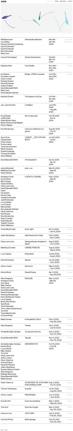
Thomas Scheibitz (8, 154)
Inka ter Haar (6, 195)
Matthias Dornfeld (8, 170)
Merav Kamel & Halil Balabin (12, 123)
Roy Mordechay (7, 129)
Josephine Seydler (8, 197)
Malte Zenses (6, 379)
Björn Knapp (6, 181)
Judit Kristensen (7, 200)
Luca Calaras (6, 202)
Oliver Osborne (7, 211)
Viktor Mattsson (7, 225)
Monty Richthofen (8, 302)
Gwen (3, 191)
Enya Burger (6, 116)
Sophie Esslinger (7, 151)
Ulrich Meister (6, 156)
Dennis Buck (6, 346)
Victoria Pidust (7, 315)
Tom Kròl (4, 353)
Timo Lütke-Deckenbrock (11, 308)
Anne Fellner (6, 179)
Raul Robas (5, 214)
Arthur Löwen (6, 358)
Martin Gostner (7, 149)
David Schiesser (7, 292)
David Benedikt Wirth (9, 160)
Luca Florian (6, 204)
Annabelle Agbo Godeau (11, 344)
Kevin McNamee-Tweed (10, 297)
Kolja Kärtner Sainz (8, 120)
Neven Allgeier (7, 125)
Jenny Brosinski (7, 168)
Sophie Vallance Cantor (10, 369)
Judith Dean (6, 118)
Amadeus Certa (7, 177)
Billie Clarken (6, 285)
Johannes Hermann (9, 147)
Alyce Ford (5, 137)
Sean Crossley (7, 218)
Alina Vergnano (7, 278)
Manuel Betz (6, 207)
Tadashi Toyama (7, 223)
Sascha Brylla (6, 173)
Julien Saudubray (8, 367)
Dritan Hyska (6, 142)
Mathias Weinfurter (8, 374)
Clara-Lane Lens (7, 186)
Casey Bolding (7, 184)
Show (70, 57)
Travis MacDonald (8, 313)
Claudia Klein (6, 140)
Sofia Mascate (6, 221)
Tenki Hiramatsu (7, 306)
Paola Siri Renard (8, 365)
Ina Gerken (5, 193)
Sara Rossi (5, 304)
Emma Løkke (6, 144)
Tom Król (4, 311)
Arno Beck (5, 283)
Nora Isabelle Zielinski (9, 209)
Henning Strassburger (10, 295)
